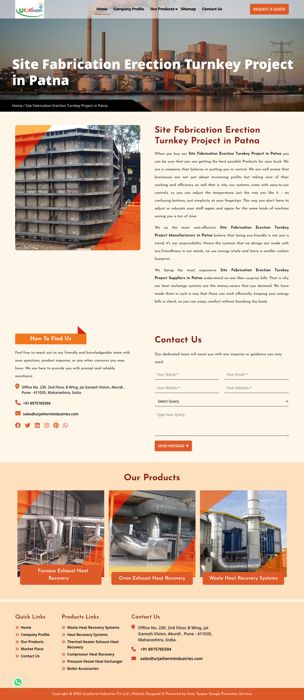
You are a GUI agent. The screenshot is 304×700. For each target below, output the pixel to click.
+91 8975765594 (32, 403)
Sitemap (188, 9)
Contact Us (212, 9)
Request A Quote (269, 9)
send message (173, 445)
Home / (18, 105)
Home (102, 9)
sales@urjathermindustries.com (47, 413)
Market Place (32, 648)
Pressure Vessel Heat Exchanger (95, 661)
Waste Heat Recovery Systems (243, 578)
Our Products (162, 9)
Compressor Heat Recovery (90, 654)
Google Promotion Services (230, 694)
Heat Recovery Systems (87, 634)
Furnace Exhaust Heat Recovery (63, 574)
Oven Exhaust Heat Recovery (152, 578)
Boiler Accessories (82, 668)
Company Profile (129, 9)
